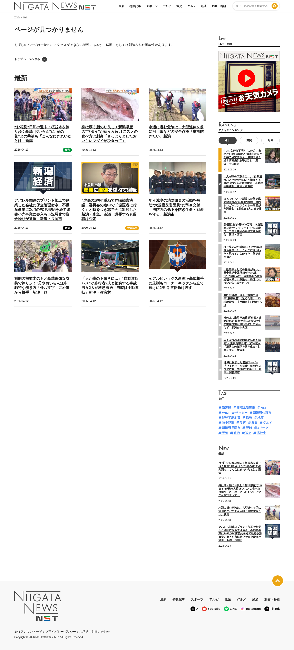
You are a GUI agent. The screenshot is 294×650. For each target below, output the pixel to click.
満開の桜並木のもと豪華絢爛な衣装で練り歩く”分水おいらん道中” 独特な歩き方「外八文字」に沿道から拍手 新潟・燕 (41, 285)
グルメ (191, 6)
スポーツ (152, 6)
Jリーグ (262, 428)
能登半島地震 (231, 417)
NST (264, 407)
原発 (249, 417)
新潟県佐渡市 (262, 412)
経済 (204, 6)
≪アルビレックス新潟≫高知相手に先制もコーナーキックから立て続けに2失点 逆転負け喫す (176, 283)
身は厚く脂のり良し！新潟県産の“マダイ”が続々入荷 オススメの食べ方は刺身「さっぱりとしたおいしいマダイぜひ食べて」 (240, 490)
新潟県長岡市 (231, 428)
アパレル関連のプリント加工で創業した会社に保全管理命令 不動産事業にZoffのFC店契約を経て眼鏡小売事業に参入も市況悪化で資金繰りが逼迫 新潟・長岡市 (42, 209)
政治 (237, 433)
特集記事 (135, 6)
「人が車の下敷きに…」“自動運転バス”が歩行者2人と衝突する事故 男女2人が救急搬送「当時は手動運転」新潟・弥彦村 (110, 285)
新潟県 (226, 407)
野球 (249, 428)
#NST (226, 412)
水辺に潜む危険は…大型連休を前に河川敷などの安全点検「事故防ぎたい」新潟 (176, 131)
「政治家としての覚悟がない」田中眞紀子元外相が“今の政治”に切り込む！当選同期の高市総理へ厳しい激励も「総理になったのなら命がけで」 (243, 276)
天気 (225, 433)
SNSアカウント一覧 (28, 631)
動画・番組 (219, 6)
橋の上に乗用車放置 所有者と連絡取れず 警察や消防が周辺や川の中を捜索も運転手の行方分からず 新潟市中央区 (243, 322)
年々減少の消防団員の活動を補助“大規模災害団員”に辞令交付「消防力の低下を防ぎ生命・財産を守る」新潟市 (176, 207)
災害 (243, 422)
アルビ (167, 6)
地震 (260, 417)
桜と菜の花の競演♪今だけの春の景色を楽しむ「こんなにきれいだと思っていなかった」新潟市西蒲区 (243, 251)
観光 (179, 6)
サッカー (241, 412)
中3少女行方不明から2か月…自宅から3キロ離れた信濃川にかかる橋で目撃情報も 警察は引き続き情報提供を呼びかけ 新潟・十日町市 (243, 157)
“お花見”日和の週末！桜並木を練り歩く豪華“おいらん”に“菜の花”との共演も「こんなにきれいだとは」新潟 (239, 467)
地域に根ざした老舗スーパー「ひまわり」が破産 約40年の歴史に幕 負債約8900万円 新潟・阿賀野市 (243, 367)
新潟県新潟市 (246, 407)
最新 (121, 6)
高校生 (261, 433)
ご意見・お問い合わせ (94, 631)
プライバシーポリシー (60, 631)
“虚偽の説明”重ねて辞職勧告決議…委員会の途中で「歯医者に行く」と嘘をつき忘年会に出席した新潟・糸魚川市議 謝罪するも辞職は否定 (109, 209)
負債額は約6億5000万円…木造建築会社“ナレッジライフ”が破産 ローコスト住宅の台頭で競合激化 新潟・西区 (243, 229)
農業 (254, 422)
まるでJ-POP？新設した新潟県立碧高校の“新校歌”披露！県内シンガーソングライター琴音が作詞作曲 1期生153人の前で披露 (242, 205)
